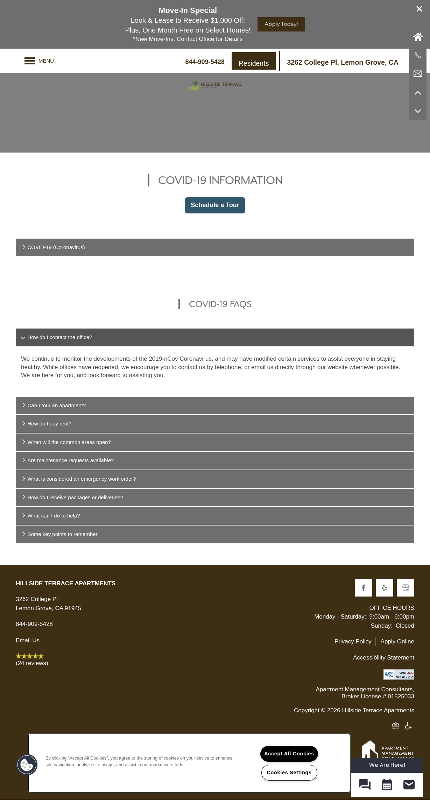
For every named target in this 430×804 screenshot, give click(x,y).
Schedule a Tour (215, 208)
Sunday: (382, 629)
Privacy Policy (353, 645)
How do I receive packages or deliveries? (72, 501)
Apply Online (397, 645)
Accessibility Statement (383, 661)
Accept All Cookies (289, 753)
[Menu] (39, 61)
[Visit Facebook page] (363, 591)
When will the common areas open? (66, 446)
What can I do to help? (50, 520)
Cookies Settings (289, 772)
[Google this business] (405, 591)
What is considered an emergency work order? (78, 483)
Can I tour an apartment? (53, 409)
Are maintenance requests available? (67, 464)
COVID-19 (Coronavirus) (53, 251)
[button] (419, 8)
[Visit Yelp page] (384, 591)
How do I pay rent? (46, 428)
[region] (189, 763)
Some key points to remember (59, 538)
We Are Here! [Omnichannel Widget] (387, 765)
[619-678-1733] (418, 55)
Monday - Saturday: (340, 621)
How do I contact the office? (56, 341)
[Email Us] (418, 74)
